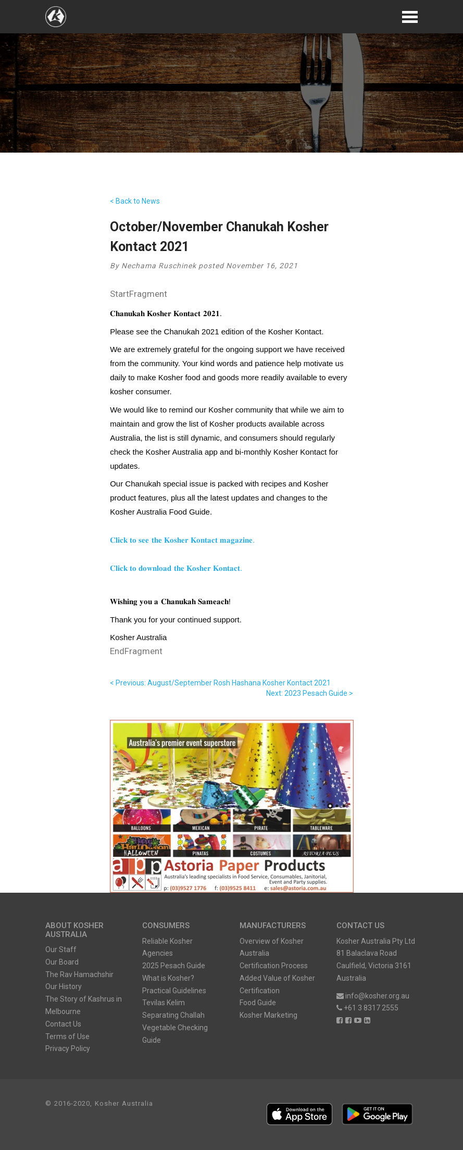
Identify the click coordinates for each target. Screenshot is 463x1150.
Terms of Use (67, 1036)
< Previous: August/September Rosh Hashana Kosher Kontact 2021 (220, 683)
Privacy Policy (67, 1048)
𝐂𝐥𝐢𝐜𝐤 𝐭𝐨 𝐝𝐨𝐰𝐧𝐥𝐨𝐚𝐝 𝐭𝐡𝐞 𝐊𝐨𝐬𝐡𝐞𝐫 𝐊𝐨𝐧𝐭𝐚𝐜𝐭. (176, 568)
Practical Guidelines (174, 990)
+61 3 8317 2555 (367, 1008)
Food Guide (258, 1002)
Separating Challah (173, 1015)
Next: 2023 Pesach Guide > (309, 693)
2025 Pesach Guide (173, 965)
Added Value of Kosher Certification (277, 984)
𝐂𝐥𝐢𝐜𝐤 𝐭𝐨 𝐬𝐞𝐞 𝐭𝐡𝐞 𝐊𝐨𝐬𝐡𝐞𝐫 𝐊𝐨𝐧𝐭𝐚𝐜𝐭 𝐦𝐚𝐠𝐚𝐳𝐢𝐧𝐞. (182, 539)
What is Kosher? (168, 978)
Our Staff (61, 949)
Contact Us (63, 1024)
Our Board (62, 962)
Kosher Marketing (268, 1015)
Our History (63, 986)
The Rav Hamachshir (79, 974)
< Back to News (135, 201)
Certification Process (274, 965)
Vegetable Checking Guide (175, 1033)
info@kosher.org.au (372, 996)
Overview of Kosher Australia (272, 947)
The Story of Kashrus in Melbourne (83, 1005)
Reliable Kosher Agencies (167, 947)
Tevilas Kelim (163, 1002)
